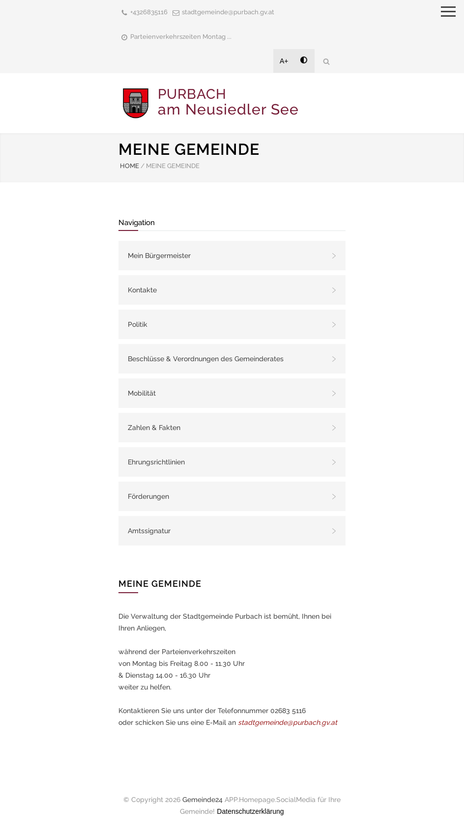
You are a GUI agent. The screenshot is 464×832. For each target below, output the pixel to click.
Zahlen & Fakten (154, 427)
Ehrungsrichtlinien (156, 462)
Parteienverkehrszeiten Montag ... (181, 36)
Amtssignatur (149, 531)
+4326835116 (149, 12)
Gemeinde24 (202, 799)
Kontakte (142, 290)
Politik (137, 324)
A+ (284, 61)
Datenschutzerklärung (250, 811)
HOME (129, 166)
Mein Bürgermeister (159, 255)
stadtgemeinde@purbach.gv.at (228, 12)
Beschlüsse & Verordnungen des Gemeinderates (206, 359)
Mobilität (142, 393)
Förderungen (148, 496)
